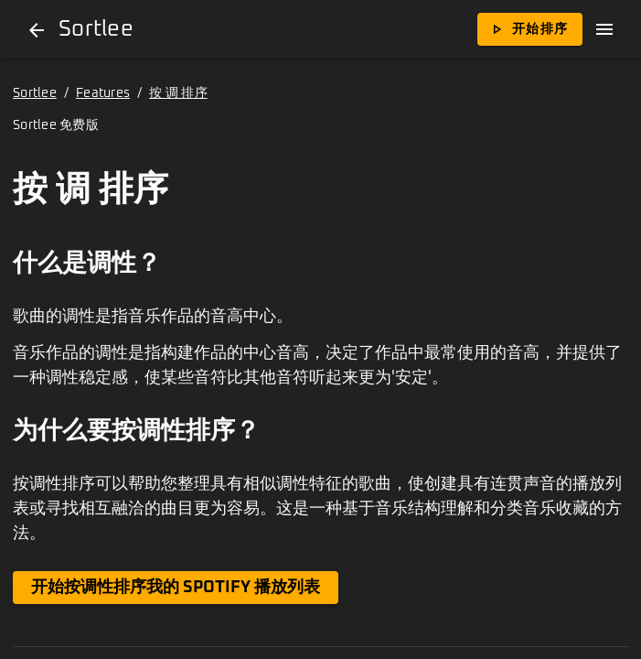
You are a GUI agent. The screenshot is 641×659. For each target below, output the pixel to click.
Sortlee (35, 93)
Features (103, 93)
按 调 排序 (178, 93)
